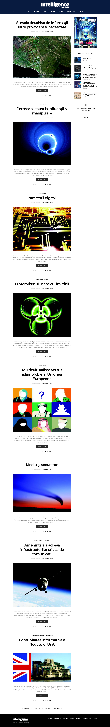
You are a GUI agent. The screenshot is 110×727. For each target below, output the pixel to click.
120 (55, 708)
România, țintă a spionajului (87, 59)
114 (39, 708)
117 (49, 708)
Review (61, 11)
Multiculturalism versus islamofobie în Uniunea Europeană (42, 374)
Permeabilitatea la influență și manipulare (42, 111)
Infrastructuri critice (44, 540)
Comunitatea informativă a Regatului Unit (42, 642)
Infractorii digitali (42, 198)
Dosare (45, 11)
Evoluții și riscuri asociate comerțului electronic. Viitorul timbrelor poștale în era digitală (90, 85)
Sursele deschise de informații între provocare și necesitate (42, 24)
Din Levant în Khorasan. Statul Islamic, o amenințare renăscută (90, 67)
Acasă (29, 11)
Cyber (39, 193)
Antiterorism (39, 279)
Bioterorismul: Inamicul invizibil (42, 284)
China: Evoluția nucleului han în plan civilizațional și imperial (90, 94)
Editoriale (37, 11)
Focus (53, 11)
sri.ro (81, 11)
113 (36, 708)
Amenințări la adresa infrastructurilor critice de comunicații (42, 549)
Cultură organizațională (38, 635)
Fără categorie (42, 104)
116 (46, 708)
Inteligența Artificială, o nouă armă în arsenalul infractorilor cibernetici (90, 76)
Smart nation (71, 11)
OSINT (44, 18)
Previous (26, 708)
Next (58, 708)
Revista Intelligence (48, 31)
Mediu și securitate (42, 465)
